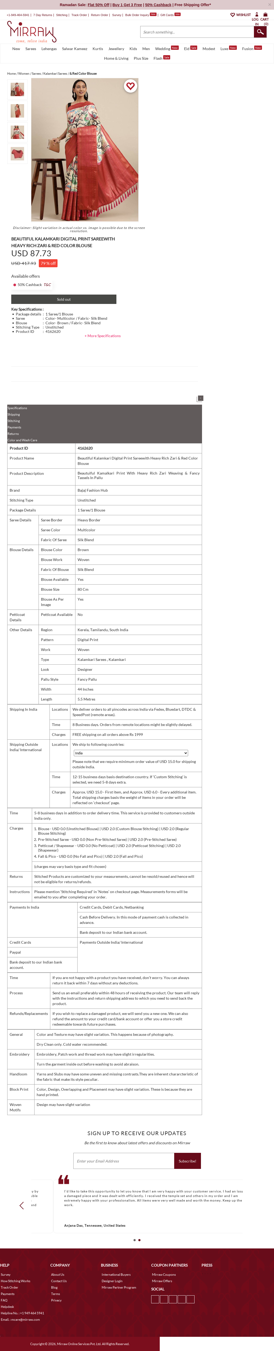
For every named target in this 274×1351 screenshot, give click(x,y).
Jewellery (116, 48)
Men (146, 48)
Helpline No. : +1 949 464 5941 (22, 1313)
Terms (55, 1294)
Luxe (228, 48)
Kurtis (98, 48)
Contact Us (59, 1281)
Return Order (99, 15)
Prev (23, 1205)
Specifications (17, 408)
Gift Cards (170, 15)
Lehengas (49, 48)
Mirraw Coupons (164, 1275)
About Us (57, 1275)
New (16, 48)
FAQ (4, 1300)
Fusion (252, 48)
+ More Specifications (103, 335)
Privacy (56, 1300)
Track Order (79, 15)
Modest (209, 48)
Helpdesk (7, 1307)
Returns (13, 434)
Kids (133, 48)
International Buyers (116, 1275)
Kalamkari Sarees (92, 659)
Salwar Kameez (74, 48)
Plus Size (141, 58)
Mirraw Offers (162, 1281)
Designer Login (112, 1281)
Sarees (30, 48)
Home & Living (116, 58)
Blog (54, 1287)
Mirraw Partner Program (119, 1287)
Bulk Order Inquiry (137, 15)
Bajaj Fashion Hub (93, 490)
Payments (14, 427)
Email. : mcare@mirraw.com (20, 1320)
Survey (116, 15)
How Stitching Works (15, 1281)
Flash (162, 58)
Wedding (167, 48)
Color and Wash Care (22, 440)
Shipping (13, 414)
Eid (190, 48)
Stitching (13, 421)
